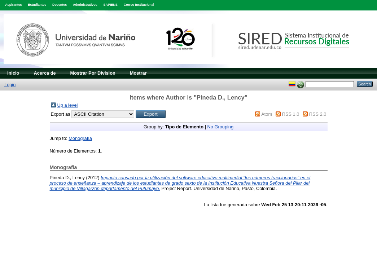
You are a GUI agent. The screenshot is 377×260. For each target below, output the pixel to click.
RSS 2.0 (317, 114)
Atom (266, 114)
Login (10, 84)
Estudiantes (37, 4)
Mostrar (138, 73)
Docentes (59, 4)
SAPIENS (111, 4)
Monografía (80, 138)
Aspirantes (13, 4)
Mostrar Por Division (92, 73)
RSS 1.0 (290, 114)
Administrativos (85, 4)
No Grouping (220, 126)
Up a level (67, 105)
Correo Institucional (139, 4)
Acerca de (45, 73)
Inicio (13, 73)
